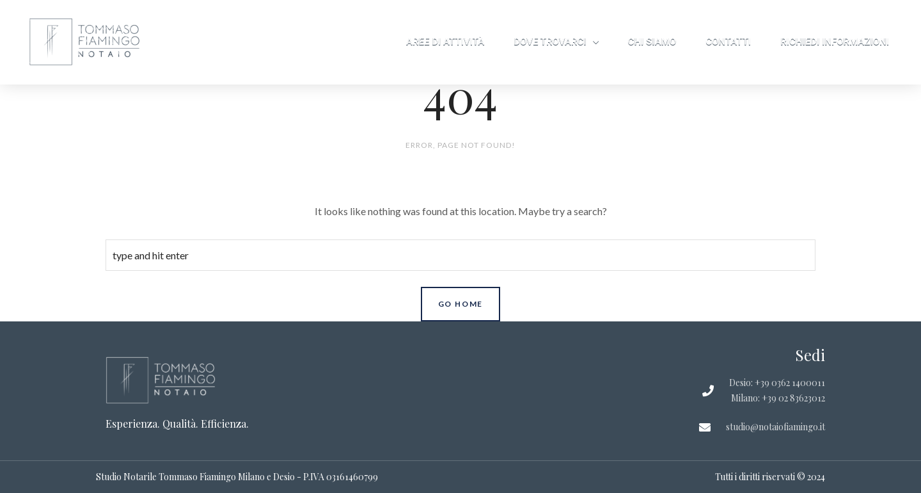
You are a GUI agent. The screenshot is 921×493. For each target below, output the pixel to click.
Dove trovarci (556, 42)
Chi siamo (652, 41)
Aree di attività (445, 41)
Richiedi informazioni (834, 41)
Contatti (728, 41)
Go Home (461, 304)
